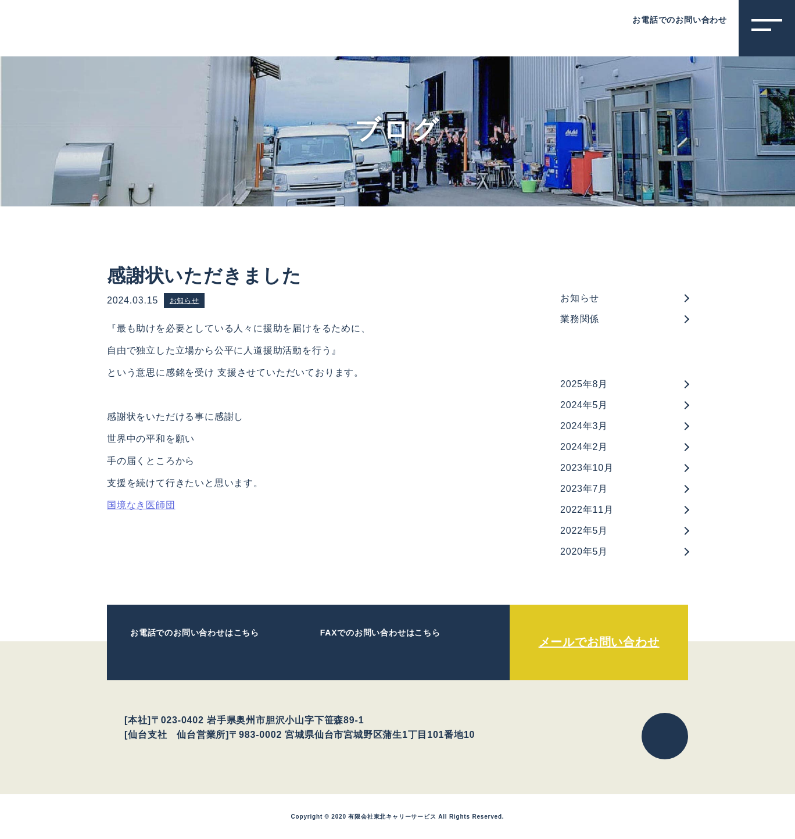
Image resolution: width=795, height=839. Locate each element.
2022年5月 (584, 530)
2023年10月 (587, 468)
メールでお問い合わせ (599, 642)
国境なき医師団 (141, 505)
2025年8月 (584, 384)
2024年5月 (584, 405)
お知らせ (184, 301)
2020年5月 (584, 551)
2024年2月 (584, 447)
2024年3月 (584, 426)
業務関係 (579, 319)
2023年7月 (584, 489)
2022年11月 (587, 510)
